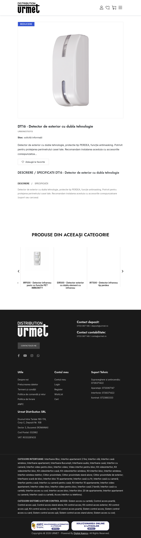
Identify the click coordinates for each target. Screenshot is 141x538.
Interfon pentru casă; (28, 482)
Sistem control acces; (94, 509)
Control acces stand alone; (51, 505)
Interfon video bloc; (40, 486)
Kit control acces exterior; (95, 505)
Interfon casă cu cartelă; (41, 494)
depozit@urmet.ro (99, 326)
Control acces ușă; (27, 505)
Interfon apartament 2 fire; (74, 459)
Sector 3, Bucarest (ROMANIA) (33, 427)
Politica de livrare (26, 399)
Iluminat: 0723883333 (102, 397)
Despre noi (23, 379)
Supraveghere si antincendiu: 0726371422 (105, 381)
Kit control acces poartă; (70, 509)
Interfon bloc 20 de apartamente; (86, 490)
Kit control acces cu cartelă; (43, 509)
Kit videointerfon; (105, 467)
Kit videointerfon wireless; (73, 471)
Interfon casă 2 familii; (89, 486)
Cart (56, 399)
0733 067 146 (83, 326)
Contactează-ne (29, 346)
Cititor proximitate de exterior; (108, 475)
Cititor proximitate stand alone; (77, 475)
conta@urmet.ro (98, 336)
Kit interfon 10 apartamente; (86, 482)
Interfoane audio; (81, 463)
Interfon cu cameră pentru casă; (55, 482)
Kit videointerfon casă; (48, 471)
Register (58, 389)
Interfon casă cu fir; (83, 478)
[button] (18, 271)
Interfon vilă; (94, 459)
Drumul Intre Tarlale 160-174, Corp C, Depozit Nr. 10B (32, 421)
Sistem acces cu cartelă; (81, 501)
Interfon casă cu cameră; (106, 478)
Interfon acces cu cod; (37, 490)
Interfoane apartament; (39, 463)
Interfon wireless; (112, 471)
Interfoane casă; (98, 463)
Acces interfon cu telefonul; (68, 494)
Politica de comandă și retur (32, 394)
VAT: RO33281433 (27, 437)
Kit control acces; (73, 505)
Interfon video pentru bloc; (40, 467)
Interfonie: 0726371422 (102, 392)
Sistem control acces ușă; (46, 512)
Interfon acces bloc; (59, 490)
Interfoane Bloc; (53, 459)
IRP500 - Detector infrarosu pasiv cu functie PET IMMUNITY (37, 285)
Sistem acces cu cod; (104, 512)
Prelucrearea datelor (28, 384)
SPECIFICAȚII (41, 183)
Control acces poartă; (105, 501)
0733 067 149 (83, 336)
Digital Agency (81, 533)
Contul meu (60, 379)
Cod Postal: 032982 (28, 432)
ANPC (21, 404)
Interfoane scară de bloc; (30, 478)
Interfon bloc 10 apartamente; (58, 478)
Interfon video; (61, 467)
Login (57, 384)
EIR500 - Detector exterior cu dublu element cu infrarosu (70, 285)
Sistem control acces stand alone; (76, 512)
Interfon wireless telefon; (30, 475)
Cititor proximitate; (52, 475)
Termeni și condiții (27, 389)
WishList (58, 394)
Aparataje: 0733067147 (102, 388)
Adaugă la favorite (33, 161)
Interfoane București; (61, 463)
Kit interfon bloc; (95, 471)
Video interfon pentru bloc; (82, 467)
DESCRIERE (23, 183)
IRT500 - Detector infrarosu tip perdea (104, 284)
